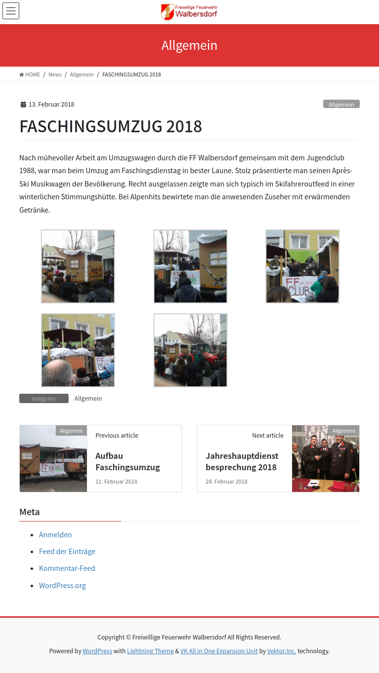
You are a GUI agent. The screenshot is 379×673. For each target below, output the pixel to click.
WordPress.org (62, 585)
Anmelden (55, 534)
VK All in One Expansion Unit (219, 650)
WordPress (98, 650)
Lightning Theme (150, 650)
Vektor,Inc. (281, 650)
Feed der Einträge (67, 551)
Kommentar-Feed (67, 568)
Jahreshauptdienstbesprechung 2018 (242, 460)
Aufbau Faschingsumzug (127, 460)
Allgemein (341, 104)
